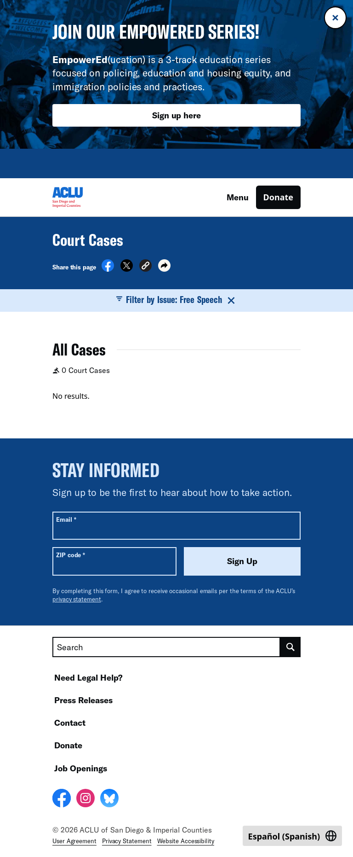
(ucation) (98, 59)
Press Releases (83, 700)
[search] (290, 647)
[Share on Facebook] (108, 269)
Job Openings (80, 768)
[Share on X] (126, 269)
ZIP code (70, 555)
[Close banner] (335, 17)
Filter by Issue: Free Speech (176, 299)
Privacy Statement (127, 841)
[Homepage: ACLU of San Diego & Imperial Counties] (84, 197)
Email (66, 519)
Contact (69, 722)
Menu (238, 197)
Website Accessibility (185, 841)
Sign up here (176, 115)
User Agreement (74, 841)
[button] (145, 266)
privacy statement (76, 599)
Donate (278, 197)
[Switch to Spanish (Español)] (292, 836)
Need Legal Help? (88, 677)
